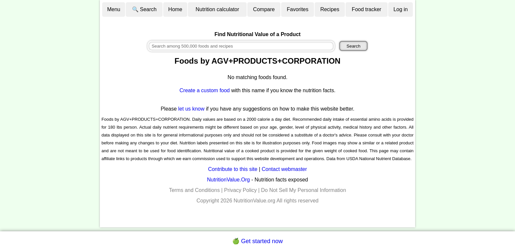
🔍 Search (144, 9)
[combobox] (241, 46)
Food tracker (366, 9)
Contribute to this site (232, 169)
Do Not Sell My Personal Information (303, 190)
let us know (191, 109)
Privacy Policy (240, 190)
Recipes (329, 9)
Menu (113, 9)
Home (175, 9)
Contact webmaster (284, 169)
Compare (264, 9)
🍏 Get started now (257, 241)
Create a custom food (205, 90)
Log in (400, 9)
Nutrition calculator (217, 9)
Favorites (297, 9)
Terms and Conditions (194, 190)
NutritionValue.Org (228, 179)
